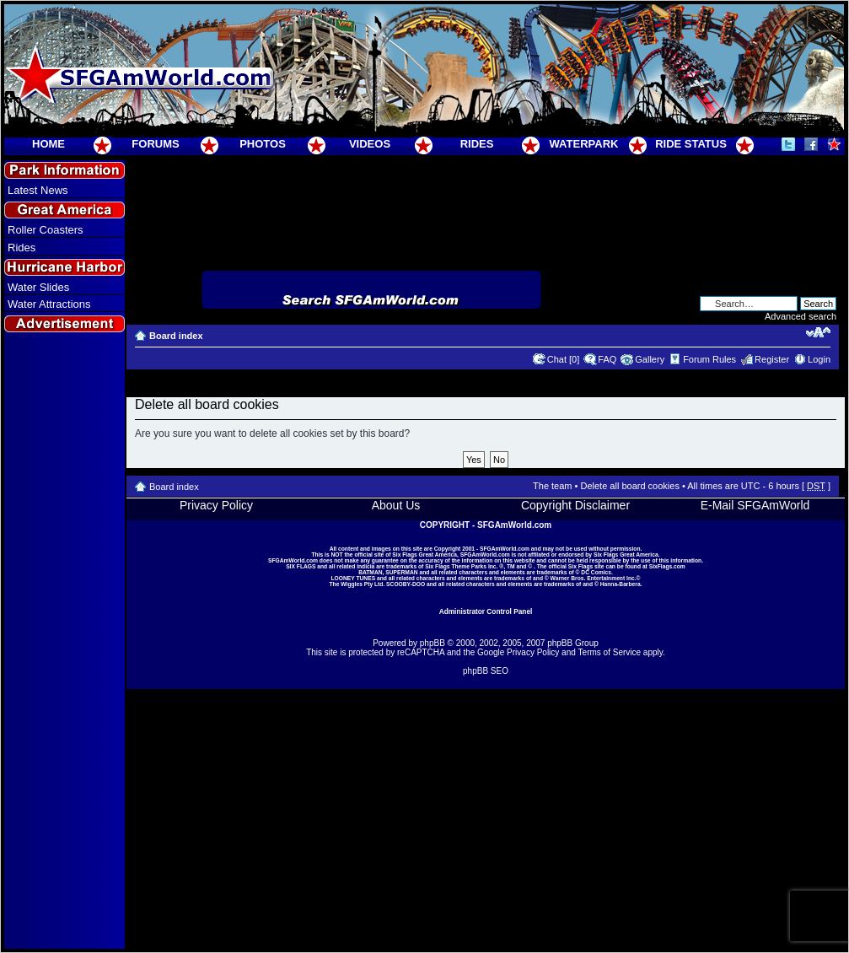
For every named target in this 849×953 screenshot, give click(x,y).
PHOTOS (262, 143)
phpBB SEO (485, 671)
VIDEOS (369, 143)
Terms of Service (609, 652)
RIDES (477, 143)
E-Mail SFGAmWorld (755, 505)
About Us (396, 505)
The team (552, 486)
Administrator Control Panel (486, 611)
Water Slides (38, 287)
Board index (176, 336)
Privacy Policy (216, 505)
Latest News (38, 190)
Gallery (649, 359)
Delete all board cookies (629, 486)
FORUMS (155, 143)
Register (772, 359)
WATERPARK (584, 143)
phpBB (432, 643)
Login (819, 359)
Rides (21, 247)
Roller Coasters (45, 229)
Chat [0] (563, 359)
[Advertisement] (65, 642)
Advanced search (800, 316)
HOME (48, 143)
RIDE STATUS (691, 143)
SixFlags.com (667, 566)
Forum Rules (709, 359)
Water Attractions (49, 304)
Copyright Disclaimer (575, 505)
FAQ (607, 359)
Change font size (818, 332)
